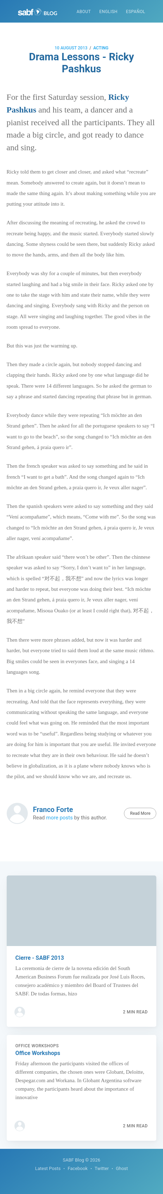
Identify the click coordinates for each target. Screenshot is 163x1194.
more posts (59, 817)
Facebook (77, 1168)
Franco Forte (53, 809)
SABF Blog (73, 1160)
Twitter (102, 1168)
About (84, 11)
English (108, 11)
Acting (100, 48)
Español (135, 11)
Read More (140, 813)
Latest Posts (48, 1168)
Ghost (122, 1168)
